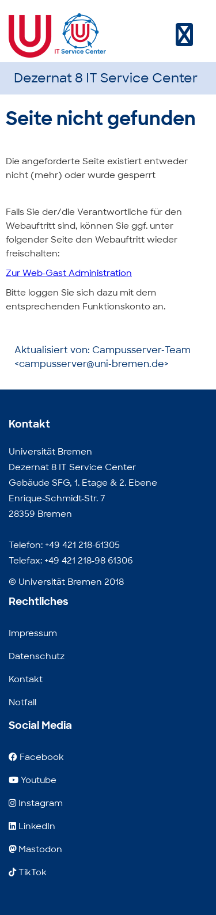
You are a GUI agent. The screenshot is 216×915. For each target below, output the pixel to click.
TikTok (28, 872)
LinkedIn (32, 826)
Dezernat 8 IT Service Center (106, 78)
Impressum (33, 633)
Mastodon (35, 849)
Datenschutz (37, 656)
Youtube (32, 780)
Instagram (36, 803)
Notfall (22, 702)
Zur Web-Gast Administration (69, 273)
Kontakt (26, 679)
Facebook (36, 757)
